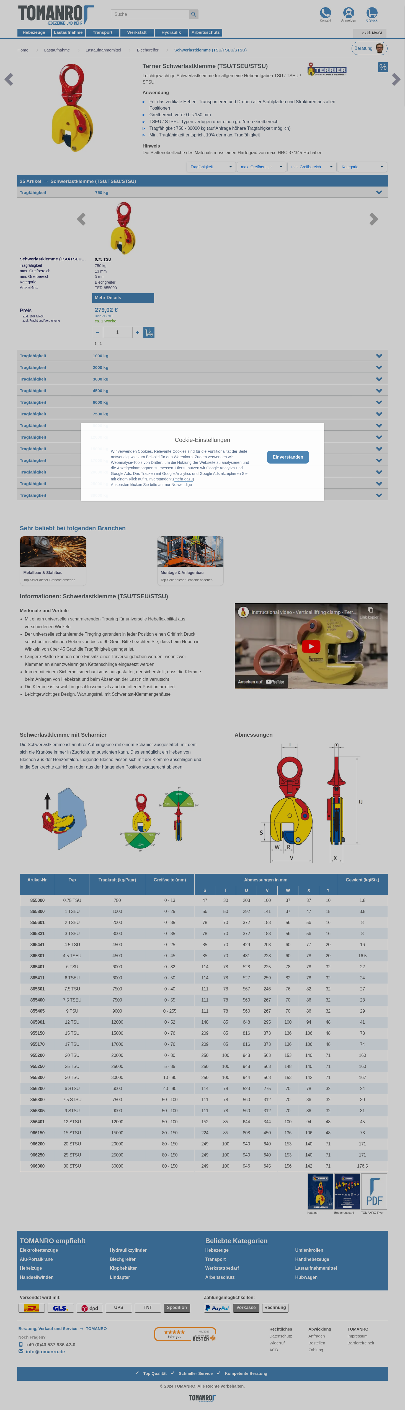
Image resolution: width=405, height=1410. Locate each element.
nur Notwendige (178, 484)
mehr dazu (183, 479)
